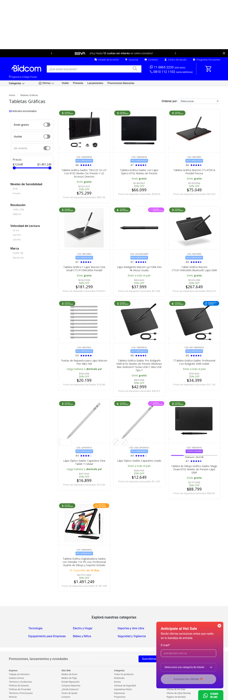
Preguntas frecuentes (206, 47)
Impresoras (119, 681)
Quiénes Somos (16, 666)
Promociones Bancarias (121, 71)
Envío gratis (21, 113)
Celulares (118, 692)
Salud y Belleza (171, 616)
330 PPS (17, 227)
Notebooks (119, 666)
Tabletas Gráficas (29, 83)
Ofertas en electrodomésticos (181, 689)
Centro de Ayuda (175, 47)
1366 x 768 (18, 197)
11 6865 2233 (167, 55)
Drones (117, 670)
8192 (15, 176)
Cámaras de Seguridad (125, 674)
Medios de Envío (69, 662)
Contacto (151, 47)
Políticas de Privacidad (20, 677)
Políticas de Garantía (19, 674)
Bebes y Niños (82, 624)
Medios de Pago (69, 666)
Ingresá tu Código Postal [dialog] (23, 65)
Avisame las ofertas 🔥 (188, 679)
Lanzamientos (95, 71)
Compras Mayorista (70, 674)
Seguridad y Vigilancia (132, 624)
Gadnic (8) (18, 241)
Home (12, 83)
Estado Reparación (70, 670)
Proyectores (120, 685)
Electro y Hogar (83, 616)
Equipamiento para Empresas (47, 624)
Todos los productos (124, 662)
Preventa (78, 71)
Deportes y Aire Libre (131, 616)
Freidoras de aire (122, 689)
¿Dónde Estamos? (70, 677)
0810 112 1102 (171, 60)
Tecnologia (35, 616)
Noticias (13, 685)
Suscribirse (149, 647)
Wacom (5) (18, 245)
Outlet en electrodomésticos (180, 692)
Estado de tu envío (106, 47)
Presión (16, 181)
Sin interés (20, 136)
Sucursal (131, 47)
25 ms (16, 218)
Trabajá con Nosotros (19, 662)
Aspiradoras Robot (123, 677)
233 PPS (17, 223)
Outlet (65, 71)
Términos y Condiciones (20, 670)
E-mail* (165, 645)
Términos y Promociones (21, 681)
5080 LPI (17, 202)
